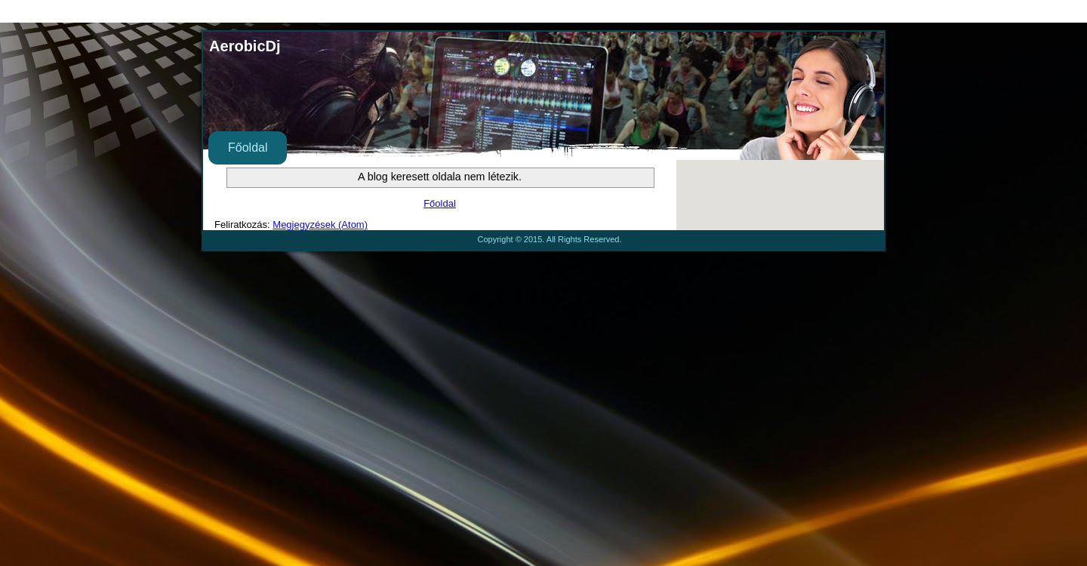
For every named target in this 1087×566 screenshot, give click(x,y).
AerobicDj (244, 46)
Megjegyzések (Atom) (320, 224)
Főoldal (247, 147)
